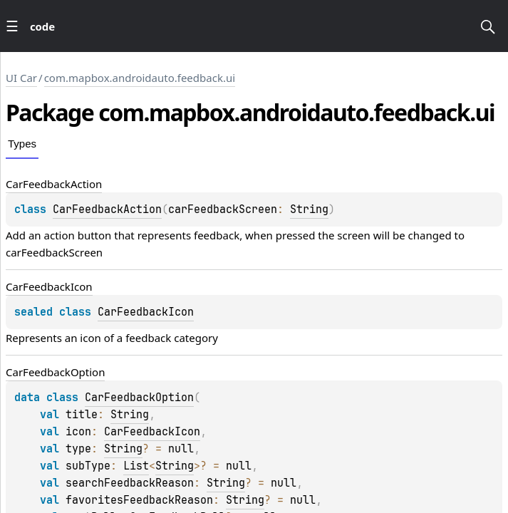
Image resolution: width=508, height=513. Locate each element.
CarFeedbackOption (139, 397)
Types (22, 144)
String (309, 209)
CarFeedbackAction (107, 209)
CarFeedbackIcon (146, 312)
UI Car (21, 78)
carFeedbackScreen (54, 252)
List (136, 466)
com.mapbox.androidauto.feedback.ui (139, 78)
